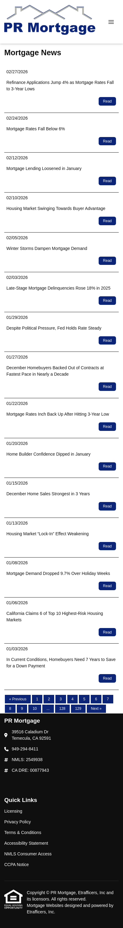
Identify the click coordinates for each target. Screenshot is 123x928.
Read (107, 101)
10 (35, 708)
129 (78, 708)
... (48, 708)
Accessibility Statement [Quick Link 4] (26, 843)
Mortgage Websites (46, 905)
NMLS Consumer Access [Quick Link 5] (28, 853)
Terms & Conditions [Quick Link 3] (22, 832)
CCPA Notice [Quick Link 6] (16, 864)
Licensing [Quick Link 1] (13, 811)
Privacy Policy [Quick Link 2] (17, 821)
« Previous (17, 699)
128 (62, 708)
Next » (96, 708)
